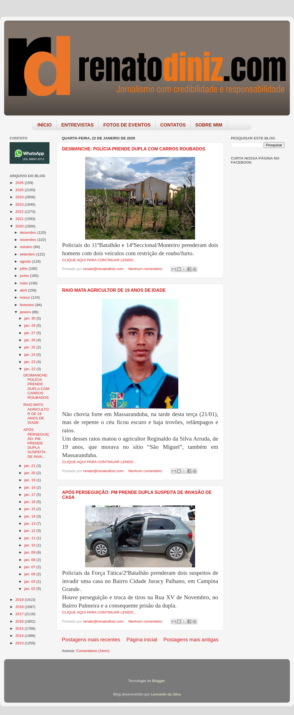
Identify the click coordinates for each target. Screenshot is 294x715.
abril (24, 290)
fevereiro (27, 305)
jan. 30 (30, 318)
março (25, 297)
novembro (28, 240)
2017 (20, 614)
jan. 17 (30, 495)
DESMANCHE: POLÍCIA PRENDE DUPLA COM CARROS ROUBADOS (133, 149)
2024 (20, 197)
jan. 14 (30, 516)
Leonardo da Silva (166, 694)
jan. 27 (30, 333)
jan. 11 (30, 538)
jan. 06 (30, 574)
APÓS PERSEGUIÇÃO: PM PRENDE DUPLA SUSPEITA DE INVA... (36, 443)
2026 (20, 183)
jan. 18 (30, 487)
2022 (20, 212)
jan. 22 (30, 369)
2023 (20, 204)
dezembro (28, 232)
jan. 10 (30, 545)
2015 (20, 628)
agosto (26, 261)
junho (25, 276)
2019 (20, 600)
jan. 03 (30, 581)
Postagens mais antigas (190, 639)
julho (24, 268)
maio (24, 283)
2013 (20, 643)
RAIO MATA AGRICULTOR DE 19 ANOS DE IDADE (114, 290)
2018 (20, 607)
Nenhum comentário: (146, 269)
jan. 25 (30, 347)
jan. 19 (30, 480)
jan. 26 (30, 340)
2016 (20, 621)
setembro (28, 254)
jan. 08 (30, 560)
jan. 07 (30, 567)
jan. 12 (30, 531)
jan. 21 (30, 466)
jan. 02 (30, 589)
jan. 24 (30, 355)
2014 (20, 636)
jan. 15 (30, 509)
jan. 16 (30, 502)
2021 (20, 219)
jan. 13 (30, 523)
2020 (20, 226)
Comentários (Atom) (93, 651)
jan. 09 (30, 552)
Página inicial (141, 639)
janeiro (26, 312)
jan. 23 (30, 362)
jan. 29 (30, 325)
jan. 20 (30, 473)
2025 (20, 190)
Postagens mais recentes (91, 639)
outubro (27, 247)
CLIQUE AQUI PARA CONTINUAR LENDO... (99, 260)
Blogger (158, 681)
